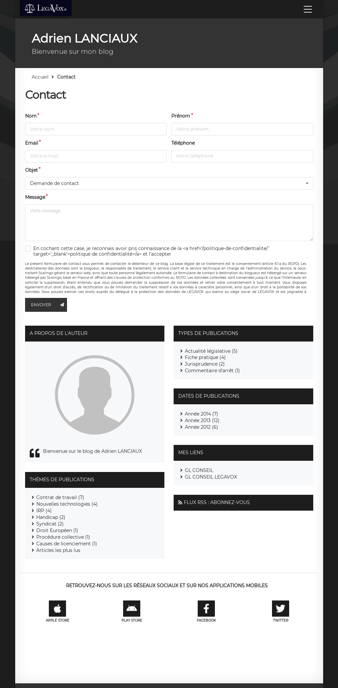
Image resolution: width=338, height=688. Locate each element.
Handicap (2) (50, 517)
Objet (31, 170)
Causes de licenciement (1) (66, 544)
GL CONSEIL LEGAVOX (211, 477)
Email (31, 143)
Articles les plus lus (58, 550)
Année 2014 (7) (201, 414)
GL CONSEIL (199, 470)
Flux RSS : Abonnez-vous (217, 502)
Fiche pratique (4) (205, 357)
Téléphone (183, 143)
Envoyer (49, 305)
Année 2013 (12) (202, 420)
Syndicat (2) (50, 524)
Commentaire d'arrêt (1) (212, 371)
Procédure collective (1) (63, 537)
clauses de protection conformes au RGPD (150, 277)
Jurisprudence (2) (205, 364)
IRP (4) (44, 511)
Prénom (180, 116)
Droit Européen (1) (57, 530)
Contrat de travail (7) (60, 497)
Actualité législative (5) (211, 351)
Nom (31, 116)
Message (35, 197)
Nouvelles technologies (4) (67, 504)
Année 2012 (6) (201, 427)
